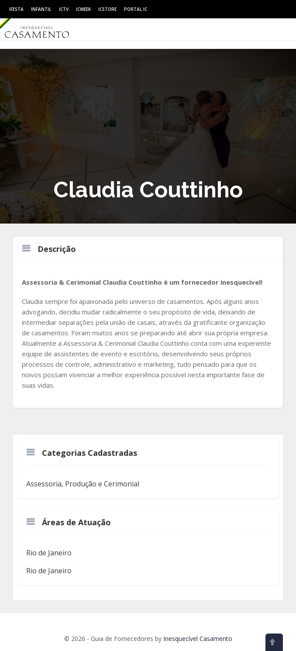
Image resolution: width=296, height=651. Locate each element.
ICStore (107, 9)
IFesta (16, 9)
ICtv (64, 9)
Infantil (41, 9)
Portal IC (135, 9)
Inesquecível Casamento (197, 638)
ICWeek (83, 9)
